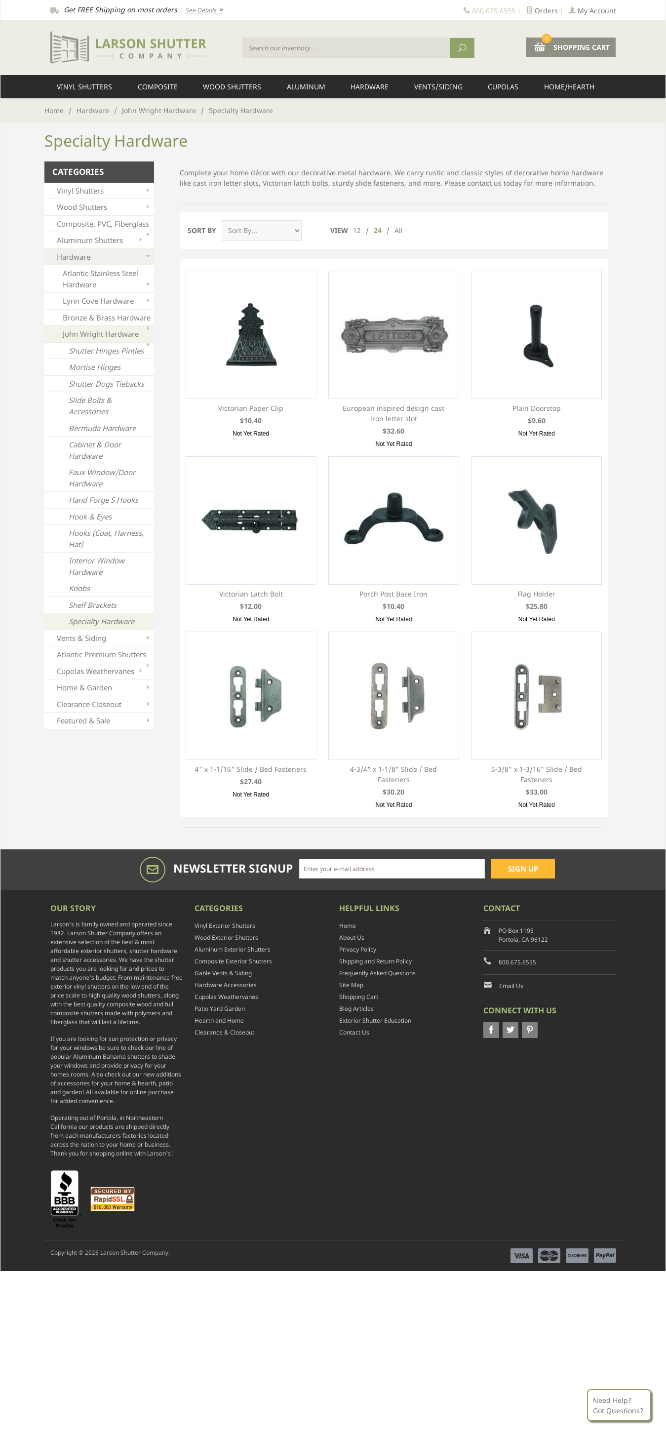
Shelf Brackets (93, 605)
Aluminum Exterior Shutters (233, 949)
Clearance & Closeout (224, 1032)
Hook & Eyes (90, 516)
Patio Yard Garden (220, 1008)
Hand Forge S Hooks (103, 500)
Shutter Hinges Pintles (106, 351)
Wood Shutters (232, 86)
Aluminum (306, 86)
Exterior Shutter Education (375, 1020)
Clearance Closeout (104, 704)
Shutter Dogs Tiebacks (106, 384)
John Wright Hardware (159, 110)
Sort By (202, 230)
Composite (158, 86)
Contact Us (354, 1032)
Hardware (370, 86)
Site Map (351, 985)
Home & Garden (104, 687)
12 (357, 230)
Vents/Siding (438, 86)
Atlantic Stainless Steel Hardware (107, 279)
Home (54, 110)
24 (378, 230)
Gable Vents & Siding (223, 973)
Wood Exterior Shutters (226, 937)
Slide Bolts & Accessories (90, 405)
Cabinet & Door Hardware (95, 450)
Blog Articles (356, 1008)
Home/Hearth (569, 86)
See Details (204, 10)
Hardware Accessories (226, 985)
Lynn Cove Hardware (107, 301)
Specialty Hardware (101, 621)
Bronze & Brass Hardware (107, 319)
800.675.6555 (517, 962)
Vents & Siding (104, 638)
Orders (542, 10)
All (398, 230)
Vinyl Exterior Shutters (225, 925)
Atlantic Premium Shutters (104, 656)
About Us (351, 937)
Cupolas (503, 86)
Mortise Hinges (94, 367)
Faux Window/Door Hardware (102, 477)
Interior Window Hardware (96, 566)
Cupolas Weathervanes (100, 671)
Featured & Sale (104, 720)
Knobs (79, 588)
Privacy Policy (357, 949)
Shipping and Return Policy (375, 961)
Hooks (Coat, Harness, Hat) (106, 538)
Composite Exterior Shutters (233, 961)
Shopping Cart (358, 997)
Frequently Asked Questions (377, 973)
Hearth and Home (219, 1020)
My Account (592, 10)
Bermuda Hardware (102, 428)
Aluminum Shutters (100, 240)
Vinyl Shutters (84, 86)
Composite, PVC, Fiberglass (104, 225)
